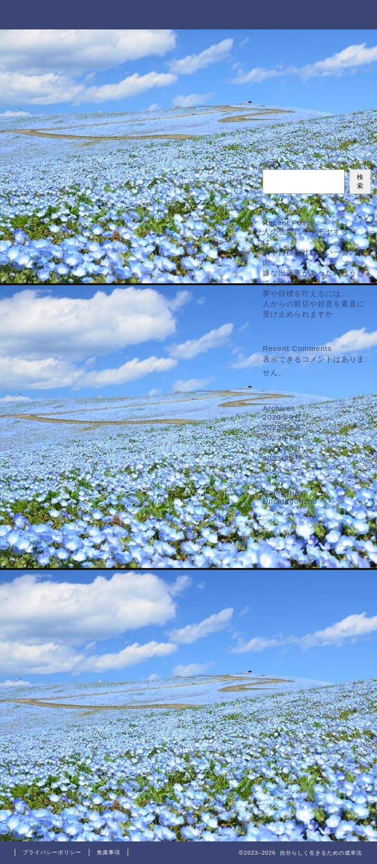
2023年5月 (282, 458)
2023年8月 (282, 427)
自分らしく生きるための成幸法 (188, 14)
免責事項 (108, 852)
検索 (270, 164)
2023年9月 (282, 417)
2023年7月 (282, 437)
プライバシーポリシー (52, 852)
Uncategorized (290, 501)
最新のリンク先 (188, 96)
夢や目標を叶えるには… (306, 293)
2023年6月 (282, 448)
